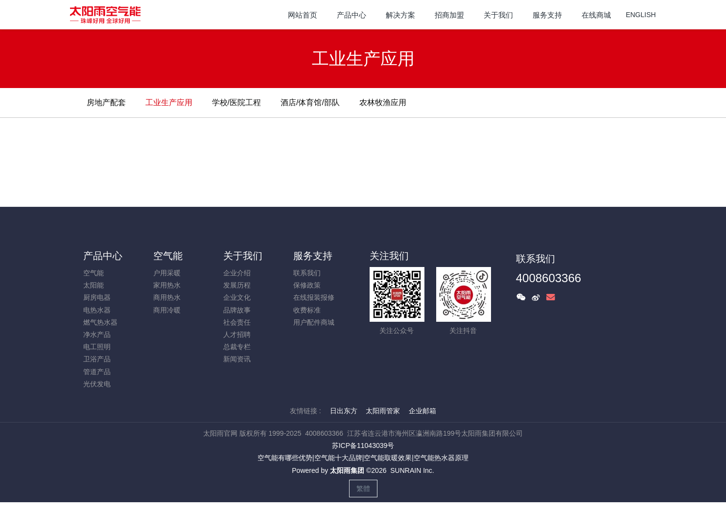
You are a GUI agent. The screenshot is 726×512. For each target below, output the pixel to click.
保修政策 (307, 285)
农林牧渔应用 (382, 102)
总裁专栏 (237, 347)
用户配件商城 (313, 322)
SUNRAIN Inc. (412, 470)
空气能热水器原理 (441, 458)
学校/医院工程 (236, 102)
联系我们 (307, 273)
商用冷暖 (167, 310)
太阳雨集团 (347, 470)
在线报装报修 (313, 297)
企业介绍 (237, 273)
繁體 (363, 488)
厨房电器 (97, 297)
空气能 (93, 273)
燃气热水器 (100, 322)
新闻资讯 (237, 359)
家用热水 (167, 285)
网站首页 (302, 15)
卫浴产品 (97, 359)
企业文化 (237, 297)
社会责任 (237, 322)
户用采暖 (167, 273)
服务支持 (312, 255)
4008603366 (548, 278)
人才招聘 (237, 334)
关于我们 (242, 255)
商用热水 (167, 297)
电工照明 (97, 347)
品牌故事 (237, 310)
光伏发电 (97, 384)
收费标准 (307, 310)
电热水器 (97, 310)
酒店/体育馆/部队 (310, 102)
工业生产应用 (168, 102)
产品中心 (102, 255)
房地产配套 (106, 102)
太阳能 (93, 285)
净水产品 (97, 334)
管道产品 (97, 372)
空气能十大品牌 (338, 458)
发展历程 (237, 285)
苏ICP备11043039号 (363, 445)
